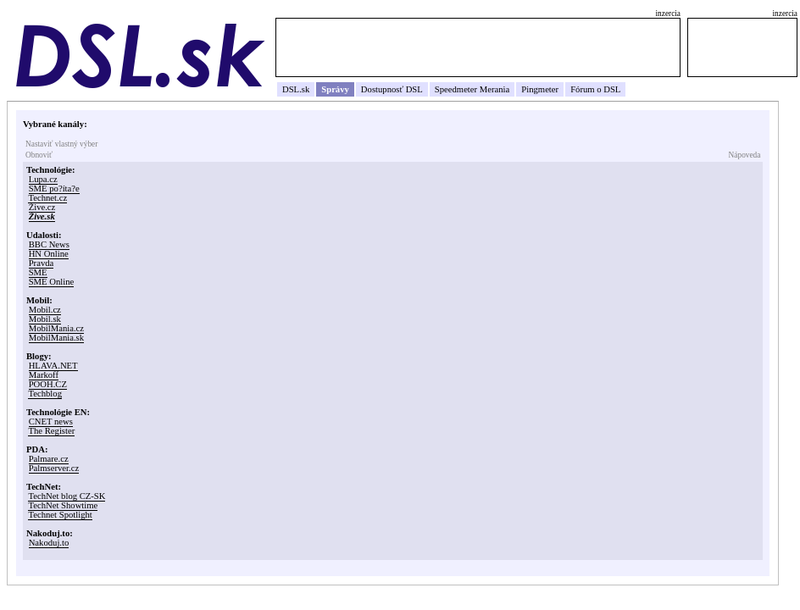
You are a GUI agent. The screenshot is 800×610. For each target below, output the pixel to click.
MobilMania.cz (56, 328)
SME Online (52, 281)
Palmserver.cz (54, 468)
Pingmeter (539, 89)
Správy (335, 89)
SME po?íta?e (54, 188)
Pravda (41, 263)
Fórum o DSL (595, 89)
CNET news (51, 421)
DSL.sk (295, 89)
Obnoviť (39, 155)
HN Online (49, 253)
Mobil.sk (45, 319)
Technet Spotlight (60, 514)
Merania (495, 89)
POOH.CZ (48, 384)
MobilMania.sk (56, 337)
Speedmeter (456, 89)
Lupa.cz (43, 179)
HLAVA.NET (53, 365)
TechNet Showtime (62, 505)
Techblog (45, 393)
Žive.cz (42, 207)
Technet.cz (47, 197)
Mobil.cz (45, 309)
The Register (51, 430)
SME (38, 272)
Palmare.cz (49, 458)
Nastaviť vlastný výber (61, 144)
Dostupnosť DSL (392, 89)
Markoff (43, 375)
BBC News (49, 244)
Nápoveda (745, 155)
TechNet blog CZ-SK (66, 496)
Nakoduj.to (49, 542)
